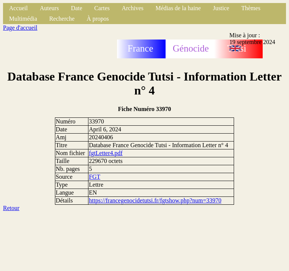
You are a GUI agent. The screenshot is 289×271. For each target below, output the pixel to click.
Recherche (62, 18)
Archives (132, 8)
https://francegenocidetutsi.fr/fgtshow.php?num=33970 (155, 200)
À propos (98, 18)
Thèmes (250, 8)
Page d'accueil (20, 27)
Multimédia (23, 18)
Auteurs (49, 8)
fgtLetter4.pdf (105, 153)
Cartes (102, 8)
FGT (94, 177)
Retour (11, 208)
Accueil (18, 8)
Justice (221, 8)
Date (76, 8)
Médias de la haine (178, 8)
